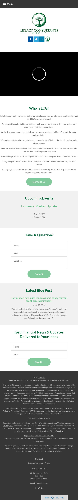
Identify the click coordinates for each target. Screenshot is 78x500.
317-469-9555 (42, 468)
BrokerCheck (64, 380)
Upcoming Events (39, 198)
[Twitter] (39, 488)
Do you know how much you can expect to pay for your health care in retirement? (39, 299)
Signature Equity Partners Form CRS (38, 436)
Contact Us (39, 181)
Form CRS (41, 377)
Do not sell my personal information (47, 414)
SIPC (11, 426)
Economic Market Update (39, 206)
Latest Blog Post (39, 290)
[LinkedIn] (42, 488)
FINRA (5, 426)
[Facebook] (35, 488)
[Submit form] (39, 274)
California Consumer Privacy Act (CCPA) (19, 411)
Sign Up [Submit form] (39, 362)
